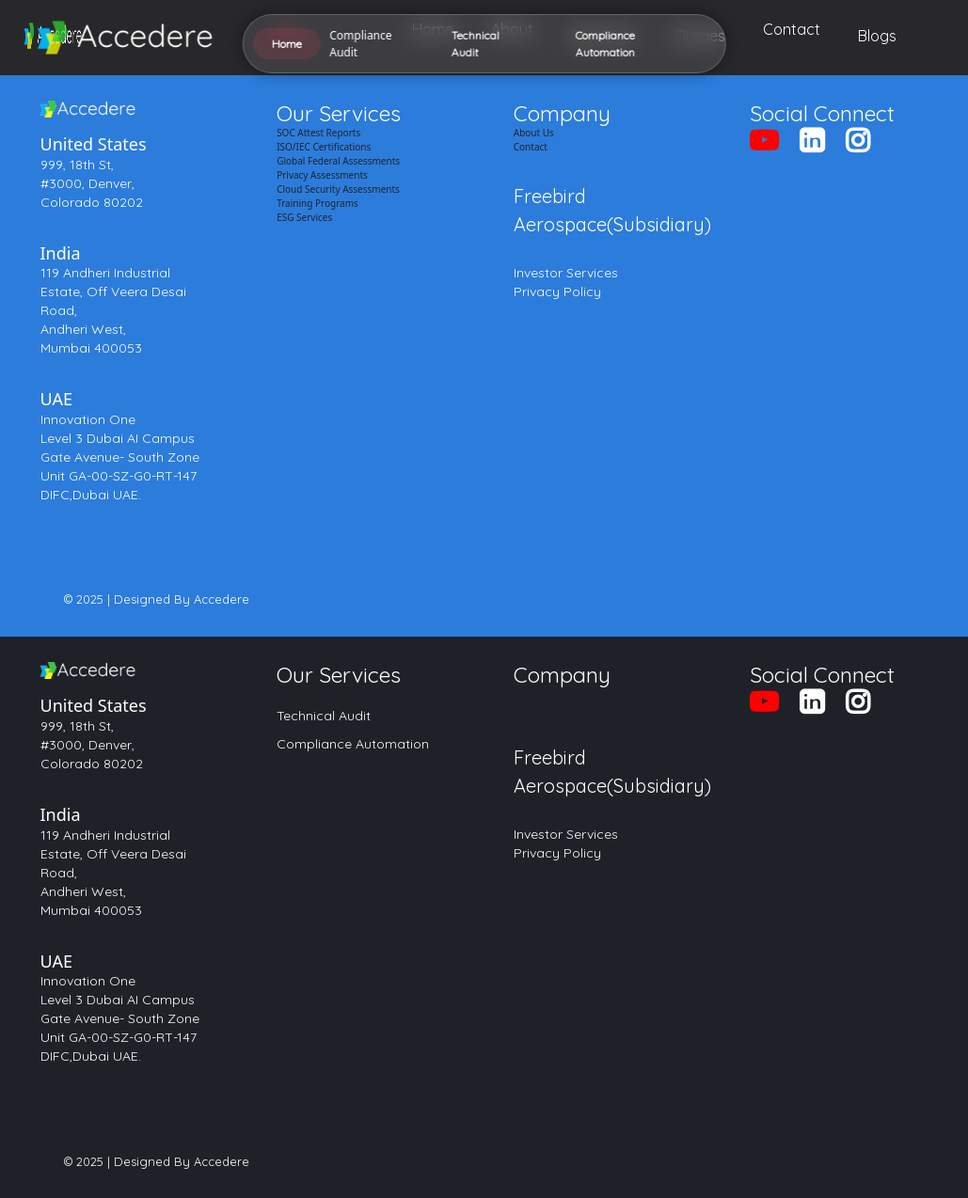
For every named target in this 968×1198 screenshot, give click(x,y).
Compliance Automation (353, 743)
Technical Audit (324, 715)
